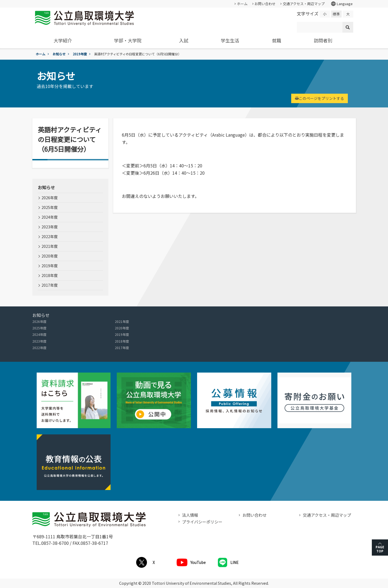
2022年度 (50, 236)
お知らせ (59, 54)
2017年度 (50, 285)
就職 (276, 40)
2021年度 (50, 246)
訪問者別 (323, 40)
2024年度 (50, 217)
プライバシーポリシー (202, 522)
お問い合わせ (265, 3)
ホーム (242, 3)
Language (342, 3)
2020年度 (50, 256)
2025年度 (50, 207)
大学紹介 (63, 40)
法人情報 (190, 515)
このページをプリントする (319, 98)
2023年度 (50, 226)
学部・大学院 (128, 40)
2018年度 (50, 275)
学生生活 (230, 40)
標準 (336, 13)
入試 (183, 40)
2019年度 (80, 54)
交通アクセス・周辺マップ (304, 3)
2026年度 (50, 197)
